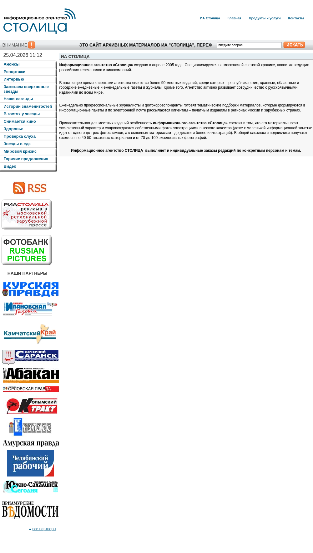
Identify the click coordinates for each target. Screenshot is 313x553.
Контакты (296, 18)
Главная (234, 18)
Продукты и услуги (265, 18)
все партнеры (44, 529)
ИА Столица (210, 18)
